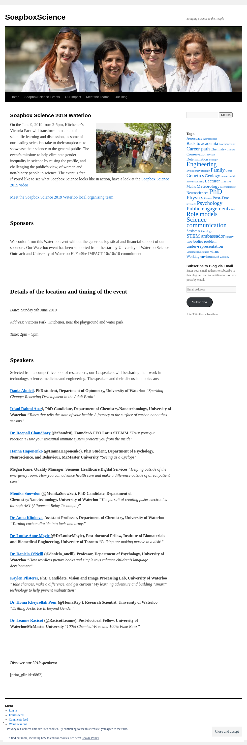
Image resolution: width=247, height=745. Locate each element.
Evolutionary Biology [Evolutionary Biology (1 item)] (198, 170)
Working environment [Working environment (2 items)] (203, 256)
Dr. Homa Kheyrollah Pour (33, 602)
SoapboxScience (35, 17)
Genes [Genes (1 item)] (229, 170)
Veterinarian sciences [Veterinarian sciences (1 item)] (198, 251)
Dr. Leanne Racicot (26, 620)
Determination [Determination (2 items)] (197, 159)
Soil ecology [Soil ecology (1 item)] (205, 231)
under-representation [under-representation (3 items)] (205, 246)
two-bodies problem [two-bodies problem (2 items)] (202, 241)
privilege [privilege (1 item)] (191, 204)
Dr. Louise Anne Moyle (30, 536)
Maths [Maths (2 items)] (191, 186)
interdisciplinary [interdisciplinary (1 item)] (195, 181)
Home (15, 97)
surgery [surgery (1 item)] (230, 236)
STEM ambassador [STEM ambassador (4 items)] (206, 236)
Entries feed (16, 715)
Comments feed (18, 719)
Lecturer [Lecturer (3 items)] (212, 180)
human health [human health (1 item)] (228, 176)
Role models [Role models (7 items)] (202, 214)
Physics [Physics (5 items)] (195, 198)
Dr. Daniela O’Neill (26, 554)
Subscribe (199, 302)
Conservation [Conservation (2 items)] (196, 154)
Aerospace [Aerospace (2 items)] (194, 138)
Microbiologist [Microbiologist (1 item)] (228, 186)
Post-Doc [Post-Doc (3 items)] (220, 197)
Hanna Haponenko (26, 451)
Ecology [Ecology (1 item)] (213, 159)
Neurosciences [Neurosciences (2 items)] (197, 193)
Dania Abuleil (22, 390)
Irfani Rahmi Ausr (26, 409)
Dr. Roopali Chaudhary (30, 433)
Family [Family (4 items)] (218, 170)
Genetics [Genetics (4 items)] (195, 175)
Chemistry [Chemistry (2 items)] (218, 149)
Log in (13, 710)
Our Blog (120, 97)
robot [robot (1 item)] (232, 209)
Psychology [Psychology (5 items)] (209, 203)
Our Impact (73, 97)
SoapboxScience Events (42, 97)
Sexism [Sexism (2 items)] (192, 231)
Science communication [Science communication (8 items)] (207, 222)
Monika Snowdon (25, 493)
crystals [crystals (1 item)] (211, 154)
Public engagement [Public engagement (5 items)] (207, 209)
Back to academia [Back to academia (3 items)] (202, 143)
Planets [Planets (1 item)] (208, 198)
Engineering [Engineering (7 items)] (202, 164)
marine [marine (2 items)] (226, 181)
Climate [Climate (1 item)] (231, 149)
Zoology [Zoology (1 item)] (224, 256)
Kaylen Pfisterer (24, 578)
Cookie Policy (90, 738)
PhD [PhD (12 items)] (215, 191)
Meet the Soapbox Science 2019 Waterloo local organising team (61, 197)
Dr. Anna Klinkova (26, 517)
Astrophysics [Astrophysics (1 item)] (210, 138)
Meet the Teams (97, 97)
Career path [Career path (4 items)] (198, 148)
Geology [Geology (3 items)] (212, 175)
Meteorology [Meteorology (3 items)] (208, 186)
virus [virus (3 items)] (214, 251)
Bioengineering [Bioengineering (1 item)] (227, 144)
